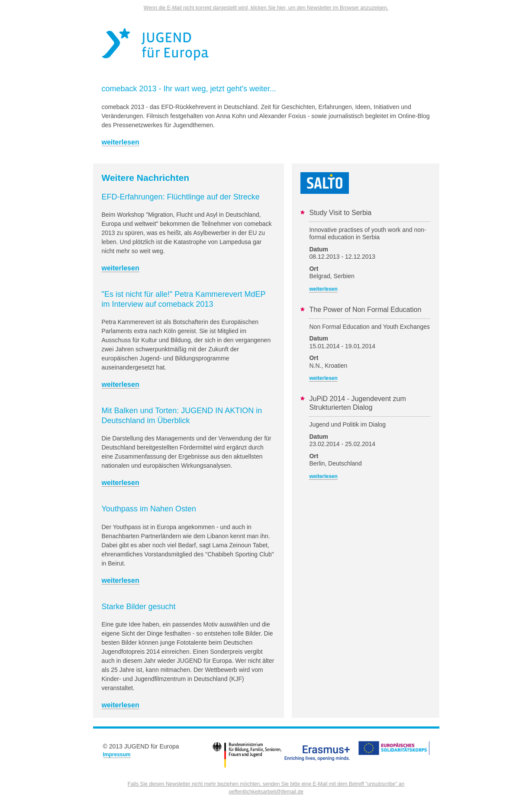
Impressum (117, 755)
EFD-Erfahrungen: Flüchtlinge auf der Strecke (181, 197)
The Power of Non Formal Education (365, 309)
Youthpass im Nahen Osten (149, 508)
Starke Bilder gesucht (139, 606)
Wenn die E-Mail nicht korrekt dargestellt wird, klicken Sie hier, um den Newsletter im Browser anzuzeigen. (266, 8)
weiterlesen (120, 142)
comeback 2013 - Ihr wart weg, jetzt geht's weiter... (189, 88)
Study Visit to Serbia (340, 212)
